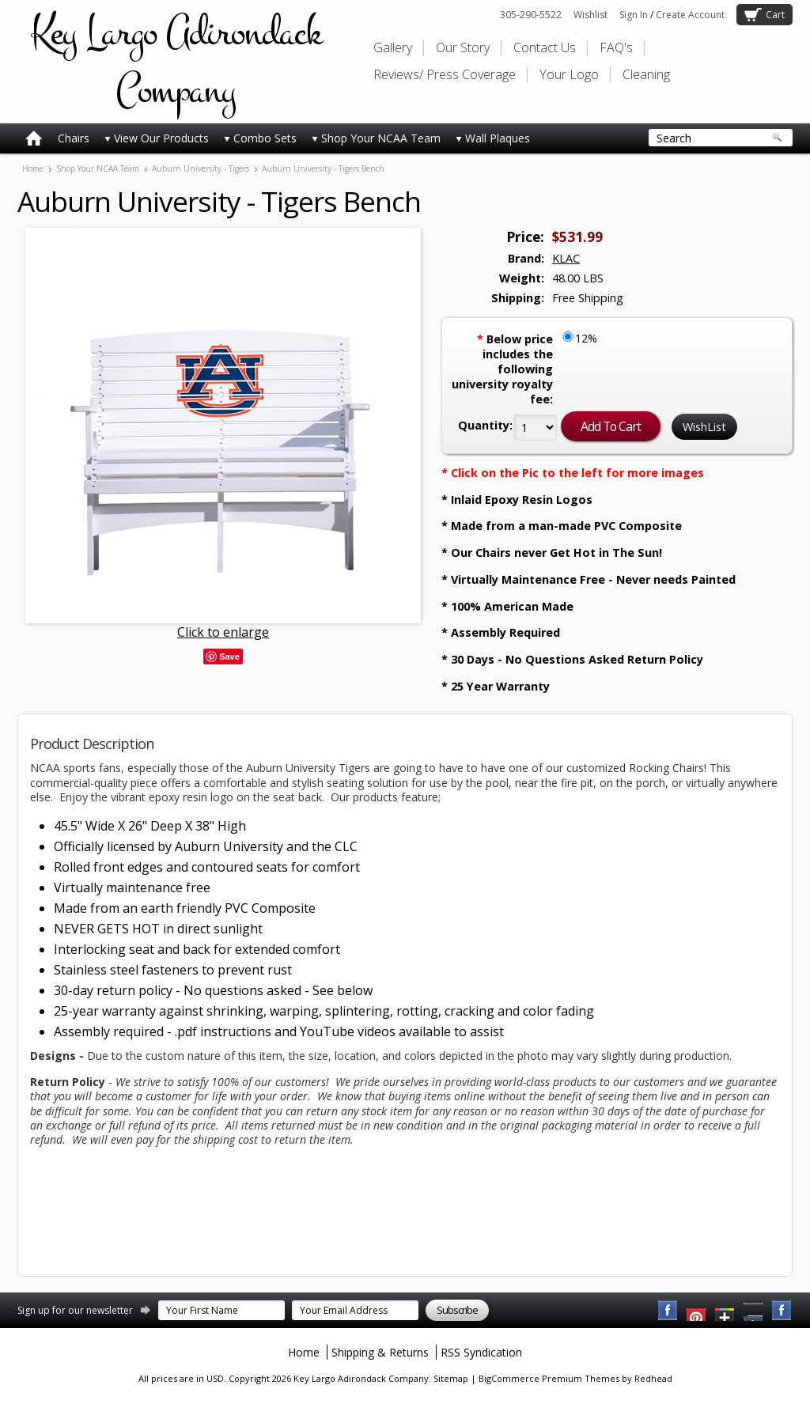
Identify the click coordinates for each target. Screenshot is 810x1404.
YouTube (697, 1310)
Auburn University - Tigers (200, 168)
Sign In (633, 14)
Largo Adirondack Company (175, 61)
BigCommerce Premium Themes (549, 1378)
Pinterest (754, 1310)
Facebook (668, 1310)
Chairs (73, 138)
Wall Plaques (493, 138)
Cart (775, 14)
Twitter (725, 1310)
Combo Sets (260, 138)
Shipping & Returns (380, 1352)
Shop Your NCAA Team (376, 138)
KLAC (566, 258)
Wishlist (590, 14)
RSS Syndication (481, 1352)
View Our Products (156, 138)
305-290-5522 (531, 14)
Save (229, 656)
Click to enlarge (223, 632)
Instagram (782, 1310)
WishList (704, 426)
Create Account (690, 14)
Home (33, 168)
